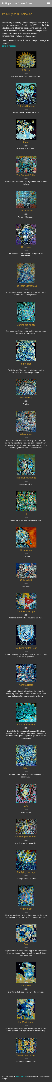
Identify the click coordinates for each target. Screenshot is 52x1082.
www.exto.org (21, 1076)
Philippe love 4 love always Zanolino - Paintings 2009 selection (20, 3)
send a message (9, 46)
